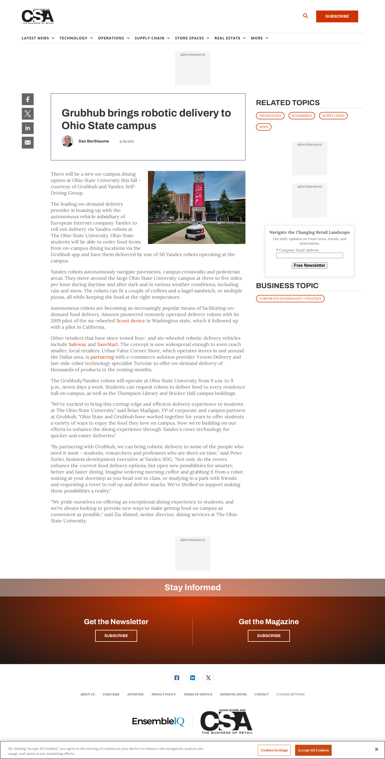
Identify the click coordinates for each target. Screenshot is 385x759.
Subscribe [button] (116, 636)
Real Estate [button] (227, 37)
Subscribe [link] (111, 694)
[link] (28, 99)
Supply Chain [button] (150, 37)
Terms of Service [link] (198, 694)
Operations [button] (111, 37)
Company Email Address (297, 250)
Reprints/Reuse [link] (233, 694)
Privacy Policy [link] (164, 694)
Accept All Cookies (313, 750)
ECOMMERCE (302, 116)
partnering (102, 357)
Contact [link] (262, 694)
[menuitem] (41, 38)
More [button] (257, 37)
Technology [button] (74, 37)
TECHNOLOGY (270, 116)
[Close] (376, 749)
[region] (192, 750)
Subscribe (337, 16)
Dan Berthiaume (94, 141)
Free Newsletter (309, 265)
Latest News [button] (35, 37)
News (263, 127)
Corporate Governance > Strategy (290, 298)
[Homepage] (38, 16)
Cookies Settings (290, 694)
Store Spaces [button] (189, 37)
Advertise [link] (135, 694)
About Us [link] (87, 694)
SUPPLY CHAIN (333, 116)
